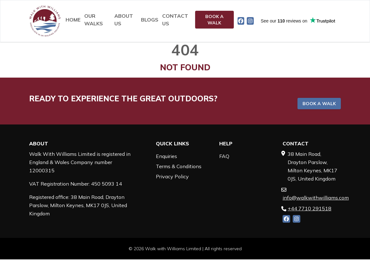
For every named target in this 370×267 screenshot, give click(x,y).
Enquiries (166, 156)
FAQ (224, 156)
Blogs (149, 19)
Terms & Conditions (178, 166)
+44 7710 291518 (309, 208)
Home (73, 19)
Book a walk (214, 20)
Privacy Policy (172, 176)
